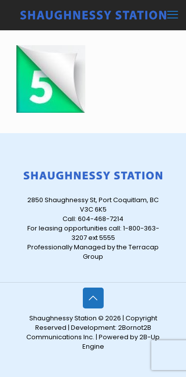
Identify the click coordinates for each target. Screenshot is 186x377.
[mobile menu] (172, 14)
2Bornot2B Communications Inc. (88, 332)
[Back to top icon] (93, 298)
